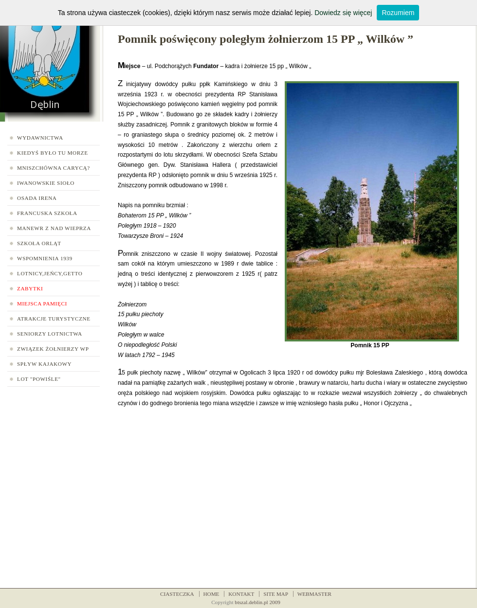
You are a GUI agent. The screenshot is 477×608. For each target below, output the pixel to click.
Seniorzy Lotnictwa (49, 334)
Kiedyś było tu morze (52, 153)
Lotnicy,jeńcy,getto (49, 273)
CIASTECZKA (177, 594)
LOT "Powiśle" (39, 379)
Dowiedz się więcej (343, 13)
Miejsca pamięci (42, 303)
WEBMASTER (314, 594)
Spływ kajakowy (44, 364)
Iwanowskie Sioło (45, 183)
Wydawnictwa (40, 138)
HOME (211, 594)
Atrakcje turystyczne (54, 319)
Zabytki (30, 288)
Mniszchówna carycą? (53, 168)
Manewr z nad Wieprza (54, 228)
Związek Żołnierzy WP (53, 349)
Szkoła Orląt (39, 243)
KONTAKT (241, 594)
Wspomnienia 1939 (45, 258)
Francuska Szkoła (47, 213)
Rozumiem (398, 13)
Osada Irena (37, 198)
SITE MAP (275, 594)
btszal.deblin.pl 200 (256, 602)
